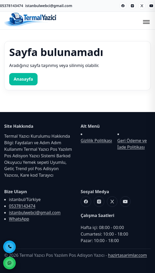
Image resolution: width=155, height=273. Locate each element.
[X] (142, 5)
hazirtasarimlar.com (127, 255)
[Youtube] (151, 5)
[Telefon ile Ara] (9, 247)
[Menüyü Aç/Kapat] (145, 20)
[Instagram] (132, 5)
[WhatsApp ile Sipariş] (9, 263)
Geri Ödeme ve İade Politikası (132, 144)
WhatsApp (19, 219)
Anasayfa (23, 79)
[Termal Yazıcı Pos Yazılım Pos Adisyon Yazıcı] (30, 26)
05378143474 (11, 5)
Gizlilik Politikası (96, 140)
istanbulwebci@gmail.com (48, 5)
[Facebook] (123, 5)
